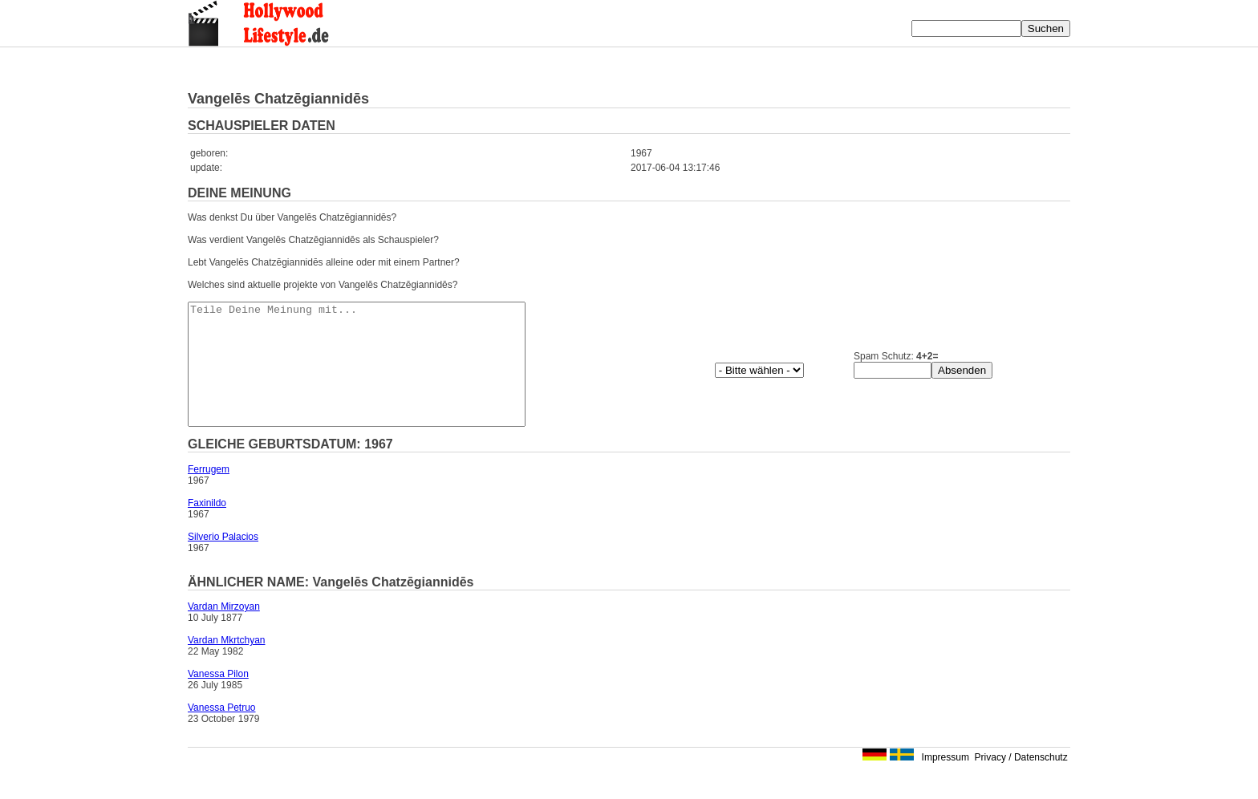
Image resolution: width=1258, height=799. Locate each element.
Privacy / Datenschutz (1021, 781)
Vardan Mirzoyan (224, 630)
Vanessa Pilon (218, 698)
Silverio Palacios (223, 560)
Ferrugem (208, 493)
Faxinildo (207, 527)
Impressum (945, 781)
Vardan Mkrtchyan (227, 664)
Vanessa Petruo (222, 731)
